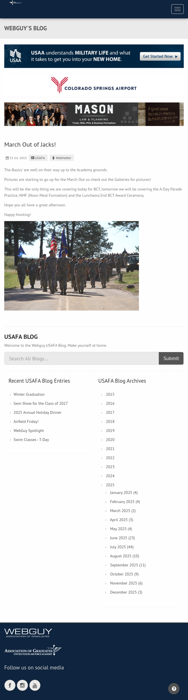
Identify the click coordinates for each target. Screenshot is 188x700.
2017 (110, 412)
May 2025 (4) (121, 528)
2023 (110, 466)
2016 (110, 403)
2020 (110, 439)
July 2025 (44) (122, 546)
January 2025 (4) (124, 492)
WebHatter (61, 158)
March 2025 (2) (123, 510)
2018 (110, 421)
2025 (110, 484)
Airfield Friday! (26, 421)
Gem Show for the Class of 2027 (41, 403)
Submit (171, 358)
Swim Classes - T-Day (31, 439)
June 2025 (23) (122, 537)
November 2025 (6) (126, 583)
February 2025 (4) (125, 501)
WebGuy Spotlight (29, 430)
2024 (110, 475)
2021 (110, 448)
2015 (110, 394)
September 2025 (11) (128, 565)
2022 (110, 457)
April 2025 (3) (121, 519)
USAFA (37, 158)
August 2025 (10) (124, 555)
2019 (110, 430)
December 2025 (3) (126, 592)
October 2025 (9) (124, 574)
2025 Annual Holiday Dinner (38, 412)
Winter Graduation (29, 394)
